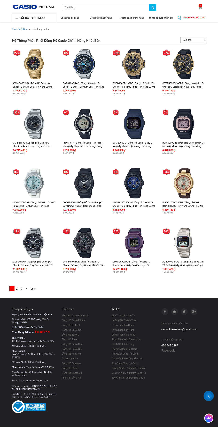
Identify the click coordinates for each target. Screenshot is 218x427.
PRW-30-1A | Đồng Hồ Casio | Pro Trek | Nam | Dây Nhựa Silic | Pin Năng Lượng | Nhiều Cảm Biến (83, 146)
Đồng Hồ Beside (70, 368)
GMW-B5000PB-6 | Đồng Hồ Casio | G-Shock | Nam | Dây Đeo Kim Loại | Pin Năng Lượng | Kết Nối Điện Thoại (132, 265)
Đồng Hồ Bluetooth (72, 373)
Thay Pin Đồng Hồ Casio (124, 349)
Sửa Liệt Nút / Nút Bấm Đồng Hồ (129, 373)
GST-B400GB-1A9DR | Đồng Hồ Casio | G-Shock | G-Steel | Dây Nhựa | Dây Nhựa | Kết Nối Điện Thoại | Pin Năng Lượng (183, 87)
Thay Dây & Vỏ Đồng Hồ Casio (127, 358)
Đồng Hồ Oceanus (71, 363)
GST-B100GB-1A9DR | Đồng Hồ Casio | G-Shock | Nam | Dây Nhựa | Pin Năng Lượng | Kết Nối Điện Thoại (134, 87)
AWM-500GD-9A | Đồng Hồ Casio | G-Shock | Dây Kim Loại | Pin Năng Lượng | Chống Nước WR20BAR (33, 87)
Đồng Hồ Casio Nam (72, 344)
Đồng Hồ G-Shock (71, 325)
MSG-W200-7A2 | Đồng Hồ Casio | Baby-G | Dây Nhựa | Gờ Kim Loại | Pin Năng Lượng (34, 206)
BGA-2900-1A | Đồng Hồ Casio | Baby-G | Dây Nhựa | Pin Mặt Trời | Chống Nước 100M (83, 206)
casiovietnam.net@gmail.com (179, 329)
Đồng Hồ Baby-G (70, 334)
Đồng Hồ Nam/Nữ (71, 354)
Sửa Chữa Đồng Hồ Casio (125, 363)
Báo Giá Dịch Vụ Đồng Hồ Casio (128, 377)
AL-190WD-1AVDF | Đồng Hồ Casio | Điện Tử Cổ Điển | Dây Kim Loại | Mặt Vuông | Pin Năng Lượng (183, 265)
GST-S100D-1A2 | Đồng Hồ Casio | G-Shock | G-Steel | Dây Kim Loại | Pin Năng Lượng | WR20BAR (83, 87)
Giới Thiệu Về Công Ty (123, 315)
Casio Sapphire (70, 358)
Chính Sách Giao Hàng (123, 334)
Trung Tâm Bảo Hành (123, 325)
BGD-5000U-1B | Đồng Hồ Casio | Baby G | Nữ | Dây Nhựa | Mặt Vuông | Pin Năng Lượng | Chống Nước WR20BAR (183, 146)
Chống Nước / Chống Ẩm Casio (128, 368)
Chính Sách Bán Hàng (123, 344)
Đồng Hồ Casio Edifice (73, 320)
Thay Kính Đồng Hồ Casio (125, 354)
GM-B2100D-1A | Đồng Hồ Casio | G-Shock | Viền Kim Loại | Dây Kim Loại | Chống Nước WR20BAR (32, 146)
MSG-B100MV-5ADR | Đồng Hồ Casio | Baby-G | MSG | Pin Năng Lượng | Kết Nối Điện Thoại (183, 206)
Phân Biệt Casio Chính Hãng (126, 339)
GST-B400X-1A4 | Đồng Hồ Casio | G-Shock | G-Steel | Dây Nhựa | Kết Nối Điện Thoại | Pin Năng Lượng (83, 265)
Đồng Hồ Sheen (70, 339)
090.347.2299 (169, 345)
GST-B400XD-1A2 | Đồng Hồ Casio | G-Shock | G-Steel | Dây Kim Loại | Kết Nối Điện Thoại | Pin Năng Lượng (32, 265)
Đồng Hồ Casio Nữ (71, 349)
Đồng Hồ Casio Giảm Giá (75, 315)
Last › (34, 289)
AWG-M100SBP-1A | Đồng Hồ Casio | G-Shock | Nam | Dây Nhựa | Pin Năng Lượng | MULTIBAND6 (134, 206)
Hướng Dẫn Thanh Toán (124, 320)
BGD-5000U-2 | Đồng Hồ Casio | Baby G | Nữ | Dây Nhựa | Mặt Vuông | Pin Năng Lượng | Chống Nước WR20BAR (133, 146)
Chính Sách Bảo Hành (123, 330)
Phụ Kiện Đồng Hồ (71, 377)
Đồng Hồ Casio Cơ (71, 330)
